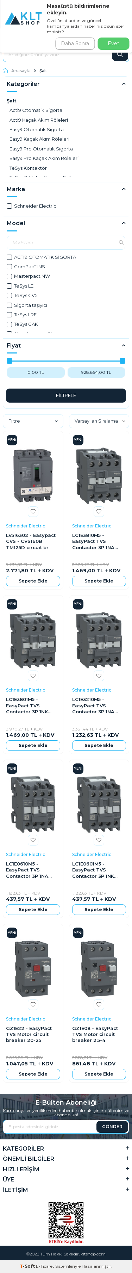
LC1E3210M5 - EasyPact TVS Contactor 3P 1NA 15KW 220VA (93, 705)
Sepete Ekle (33, 581)
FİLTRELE (66, 395)
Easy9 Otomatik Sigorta (37, 129)
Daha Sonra (75, 43)
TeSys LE (20, 286)
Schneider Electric (31, 206)
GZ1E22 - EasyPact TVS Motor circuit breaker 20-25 (29, 1034)
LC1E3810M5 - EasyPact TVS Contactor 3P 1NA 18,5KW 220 (93, 541)
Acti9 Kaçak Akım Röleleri (39, 120)
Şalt (12, 100)
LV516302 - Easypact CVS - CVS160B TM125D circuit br (31, 541)
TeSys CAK (22, 324)
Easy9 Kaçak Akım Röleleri (39, 139)
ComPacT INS (26, 266)
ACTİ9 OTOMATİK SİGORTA (41, 257)
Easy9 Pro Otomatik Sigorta (41, 148)
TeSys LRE (22, 314)
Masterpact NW (28, 276)
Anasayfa (17, 70)
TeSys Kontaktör (28, 168)
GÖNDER (112, 1126)
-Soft (28, 1266)
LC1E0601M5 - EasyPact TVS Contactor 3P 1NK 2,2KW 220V (93, 870)
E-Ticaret (45, 1266)
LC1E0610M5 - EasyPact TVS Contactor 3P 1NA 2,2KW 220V (27, 870)
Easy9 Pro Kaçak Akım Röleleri (44, 158)
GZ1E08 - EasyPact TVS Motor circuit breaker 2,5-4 (95, 1034)
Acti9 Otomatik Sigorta (36, 110)
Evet (113, 43)
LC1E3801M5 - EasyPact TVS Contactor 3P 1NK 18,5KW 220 (27, 705)
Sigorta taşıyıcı (27, 305)
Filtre (33, 421)
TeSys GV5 (22, 295)
